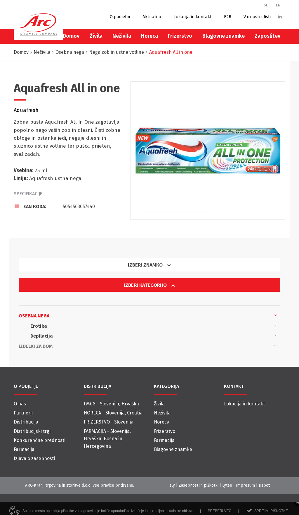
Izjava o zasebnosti (34, 458)
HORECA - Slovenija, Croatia (113, 413)
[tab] (54, 206)
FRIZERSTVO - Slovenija (108, 422)
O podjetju (120, 16)
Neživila (121, 36)
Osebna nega (148, 315)
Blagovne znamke (223, 36)
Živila (96, 36)
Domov (71, 36)
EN (278, 5)
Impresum (245, 485)
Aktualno (151, 16)
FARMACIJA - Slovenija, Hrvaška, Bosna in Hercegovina (107, 438)
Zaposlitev (267, 36)
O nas (20, 404)
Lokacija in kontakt (192, 16)
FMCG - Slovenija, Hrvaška (111, 404)
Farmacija (24, 449)
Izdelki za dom (148, 346)
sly (172, 485)
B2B (227, 16)
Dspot (264, 485)
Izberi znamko (149, 265)
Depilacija (153, 335)
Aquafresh (26, 110)
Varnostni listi (257, 16)
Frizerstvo (180, 36)
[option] (208, 151)
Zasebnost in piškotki (198, 485)
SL (266, 5)
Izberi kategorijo (149, 285)
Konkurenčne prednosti (39, 440)
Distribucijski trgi (32, 431)
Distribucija (26, 422)
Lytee (227, 485)
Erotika (153, 325)
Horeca (149, 36)
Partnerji (23, 413)
